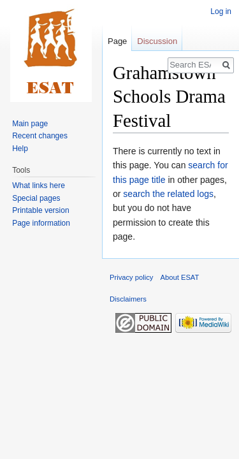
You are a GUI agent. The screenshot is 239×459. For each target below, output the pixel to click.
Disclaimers (128, 299)
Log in (220, 11)
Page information (41, 223)
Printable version (40, 210)
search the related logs (168, 194)
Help (20, 148)
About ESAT (180, 277)
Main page (30, 123)
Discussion (157, 41)
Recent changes (40, 135)
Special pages (36, 198)
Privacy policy (131, 277)
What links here (38, 185)
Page (117, 41)
